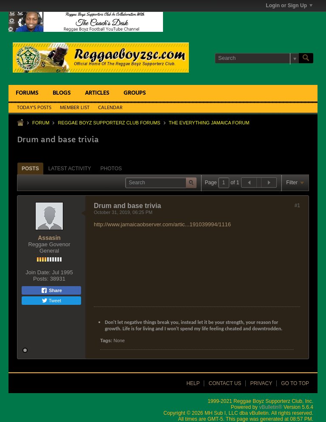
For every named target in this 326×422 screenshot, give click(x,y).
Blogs (61, 93)
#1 (297, 205)
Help (193, 383)
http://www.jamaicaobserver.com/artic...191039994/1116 (162, 224)
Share (51, 290)
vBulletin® (270, 407)
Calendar (110, 108)
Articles (97, 93)
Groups (135, 93)
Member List (75, 108)
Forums (27, 93)
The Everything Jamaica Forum (209, 122)
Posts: (40, 279)
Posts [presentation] (30, 169)
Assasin (49, 237)
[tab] (30, 168)
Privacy (261, 383)
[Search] (257, 58)
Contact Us (224, 383)
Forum (40, 122)
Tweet (51, 301)
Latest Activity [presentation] (69, 169)
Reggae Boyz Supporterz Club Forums (109, 122)
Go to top (295, 383)
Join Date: (38, 272)
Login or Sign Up (289, 5)
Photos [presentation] (111, 169)
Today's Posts (34, 108)
